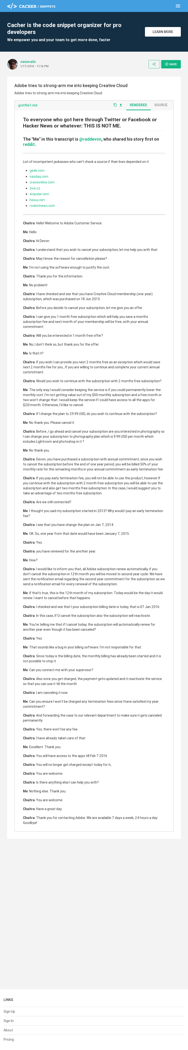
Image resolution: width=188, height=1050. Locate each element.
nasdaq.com (39, 176)
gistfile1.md (27, 105)
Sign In (9, 1021)
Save (171, 64)
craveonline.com (42, 182)
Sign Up (9, 1011)
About (8, 1030)
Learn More (163, 32)
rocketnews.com (42, 206)
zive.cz (35, 188)
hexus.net (37, 200)
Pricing (9, 1039)
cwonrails (28, 62)
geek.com (37, 170)
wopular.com (39, 194)
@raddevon (90, 139)
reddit (29, 144)
